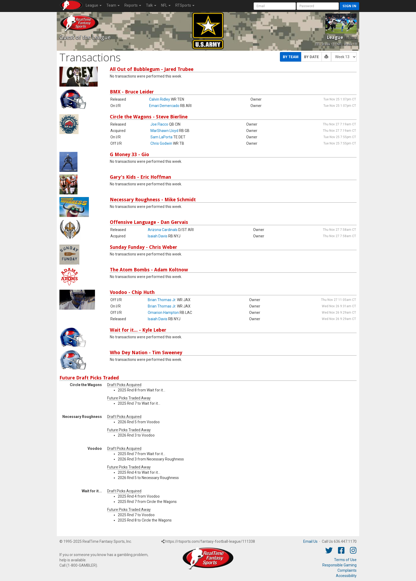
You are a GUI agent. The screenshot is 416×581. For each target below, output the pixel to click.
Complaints (347, 570)
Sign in (349, 6)
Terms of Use (345, 560)
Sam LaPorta (161, 137)
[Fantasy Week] (344, 57)
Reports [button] (132, 5)
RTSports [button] (184, 5)
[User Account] (275, 6)
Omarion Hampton (163, 312)
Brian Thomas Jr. (162, 300)
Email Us (310, 541)
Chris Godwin (161, 143)
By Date (311, 57)
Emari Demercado (164, 106)
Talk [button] (151, 5)
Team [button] (113, 5)
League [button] (94, 5)
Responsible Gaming (339, 565)
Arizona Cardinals (162, 230)
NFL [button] (166, 5)
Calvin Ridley (159, 99)
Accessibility (346, 576)
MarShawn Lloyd (164, 131)
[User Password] (318, 6)
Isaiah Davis (157, 236)
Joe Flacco (159, 124)
